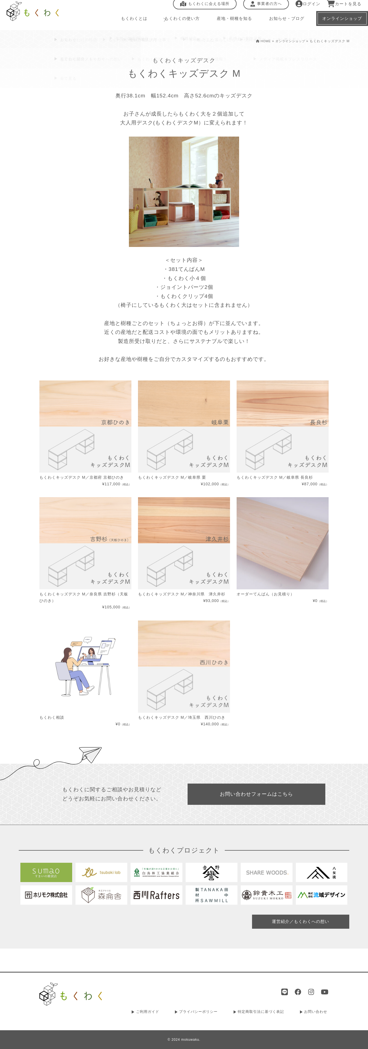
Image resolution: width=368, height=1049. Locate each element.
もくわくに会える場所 (201, 7)
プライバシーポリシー (198, 1012)
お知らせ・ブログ (279, 22)
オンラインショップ (289, 41)
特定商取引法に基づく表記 (261, 1012)
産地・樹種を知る (226, 22)
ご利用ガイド (148, 1012)
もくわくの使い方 (173, 22)
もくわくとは (125, 22)
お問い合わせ (316, 1012)
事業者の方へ (262, 7)
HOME (260, 41)
